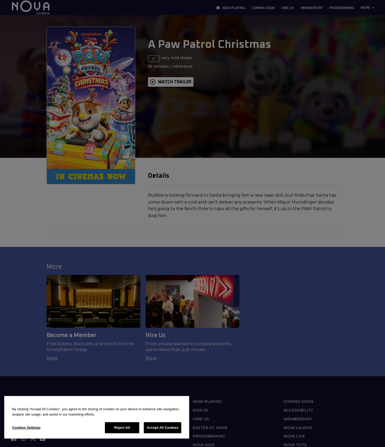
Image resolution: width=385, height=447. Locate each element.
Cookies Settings (26, 428)
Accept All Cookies (162, 428)
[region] (96, 417)
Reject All (122, 428)
